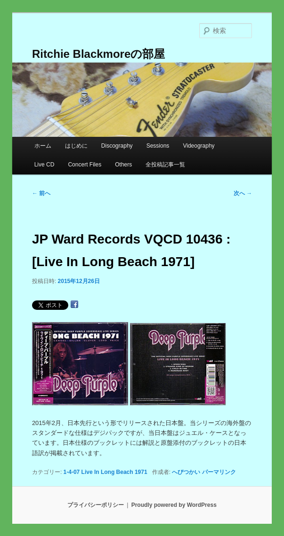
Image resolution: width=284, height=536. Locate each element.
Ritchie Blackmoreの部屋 (98, 53)
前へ (41, 193)
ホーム (42, 145)
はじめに (76, 145)
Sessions (158, 145)
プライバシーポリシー (95, 505)
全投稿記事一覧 (165, 164)
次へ (243, 193)
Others (123, 164)
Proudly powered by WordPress (174, 505)
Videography (198, 145)
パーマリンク (219, 472)
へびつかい (186, 472)
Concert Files (84, 164)
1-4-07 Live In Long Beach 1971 (105, 472)
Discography (117, 145)
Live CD (44, 164)
